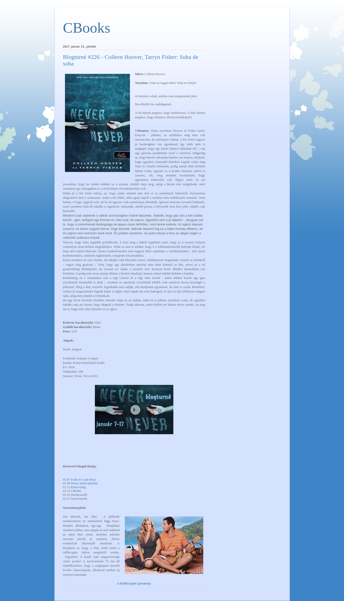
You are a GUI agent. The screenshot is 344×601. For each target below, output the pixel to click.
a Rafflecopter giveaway (134, 583)
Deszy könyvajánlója (84, 483)
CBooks (86, 28)
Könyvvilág (78, 487)
